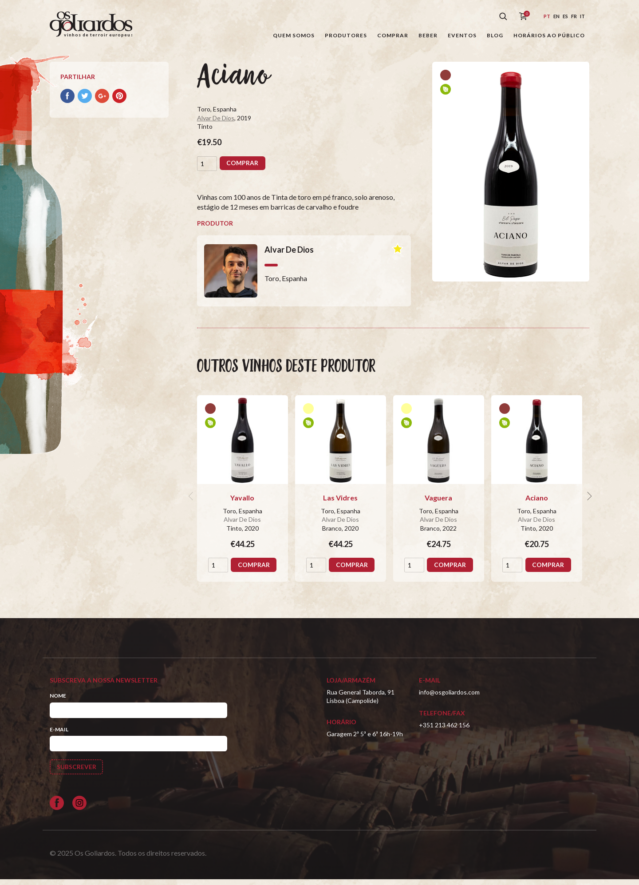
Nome (58, 700)
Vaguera (438, 502)
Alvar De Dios (215, 123)
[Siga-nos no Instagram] (79, 808)
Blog (495, 35)
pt (547, 16)
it (582, 16)
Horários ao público (549, 35)
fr (574, 16)
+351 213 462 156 (444, 730)
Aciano (536, 502)
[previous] (192, 501)
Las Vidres (340, 502)
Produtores (346, 35)
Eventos (462, 35)
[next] (588, 501)
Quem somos (294, 35)
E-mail (59, 734)
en (556, 16)
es (565, 16)
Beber (428, 35)
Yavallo (242, 502)
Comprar (392, 35)
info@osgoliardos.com (449, 697)
